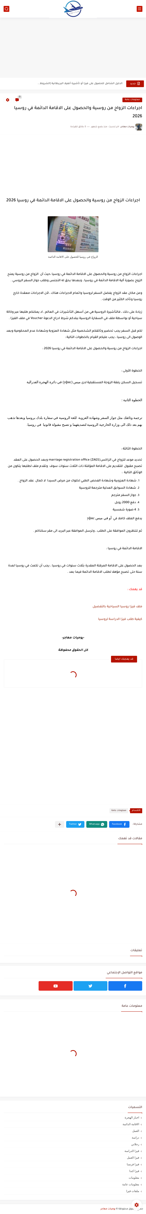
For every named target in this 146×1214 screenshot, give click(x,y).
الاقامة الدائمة (131, 1124)
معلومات (134, 1177)
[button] (119, 824)
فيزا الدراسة (132, 1150)
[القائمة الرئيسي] (139, 9)
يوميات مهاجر (108, 1209)
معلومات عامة (132, 100)
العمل (135, 1130)
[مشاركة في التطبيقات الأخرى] (59, 824)
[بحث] (6, 9)
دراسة (135, 1137)
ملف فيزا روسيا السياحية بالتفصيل (117, 606)
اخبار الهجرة (132, 1117)
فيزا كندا (134, 1171)
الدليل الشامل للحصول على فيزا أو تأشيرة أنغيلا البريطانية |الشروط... (80, 83)
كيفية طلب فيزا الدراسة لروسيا (120, 619)
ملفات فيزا (132, 1191)
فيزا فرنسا (133, 1164)
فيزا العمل (133, 1157)
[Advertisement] (73, 48)
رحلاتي (135, 1144)
